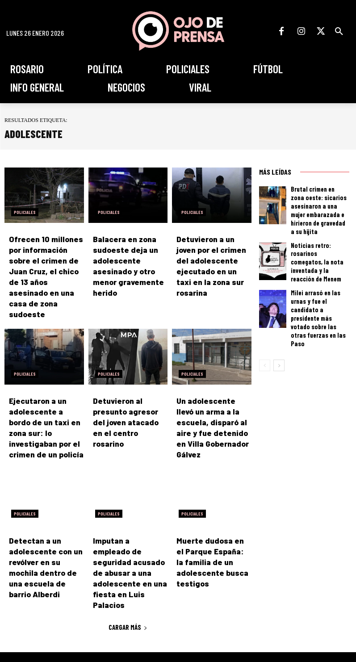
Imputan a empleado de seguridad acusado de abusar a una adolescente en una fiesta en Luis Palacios (128, 517)
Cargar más (128, 559)
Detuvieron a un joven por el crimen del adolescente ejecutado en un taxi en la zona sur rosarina (212, 258)
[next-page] (279, 327)
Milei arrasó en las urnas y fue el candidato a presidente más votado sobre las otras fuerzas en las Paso (319, 290)
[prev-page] (264, 327)
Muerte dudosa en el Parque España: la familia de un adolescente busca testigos (206, 517)
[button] (339, 31)
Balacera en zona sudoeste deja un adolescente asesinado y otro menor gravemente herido (128, 258)
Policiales (25, 212)
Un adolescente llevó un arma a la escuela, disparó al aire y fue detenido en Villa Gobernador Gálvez (211, 393)
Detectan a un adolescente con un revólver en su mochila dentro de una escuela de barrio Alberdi (42, 517)
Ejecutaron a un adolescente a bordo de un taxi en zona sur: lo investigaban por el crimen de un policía (45, 393)
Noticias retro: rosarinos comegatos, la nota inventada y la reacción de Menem (319, 247)
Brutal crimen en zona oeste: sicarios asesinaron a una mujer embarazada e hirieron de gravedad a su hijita (318, 203)
